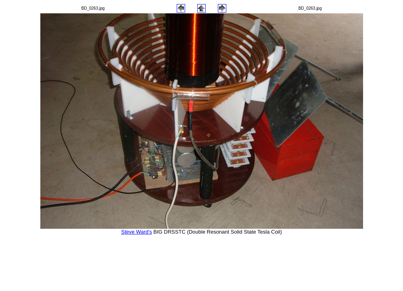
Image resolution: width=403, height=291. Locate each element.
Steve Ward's (136, 232)
